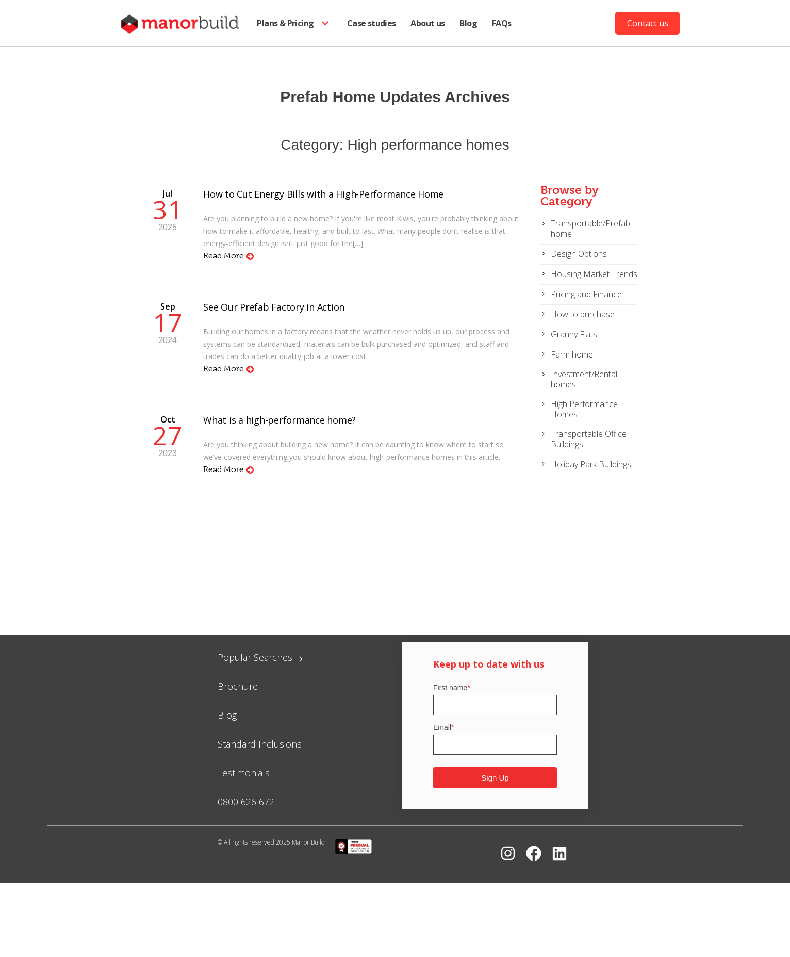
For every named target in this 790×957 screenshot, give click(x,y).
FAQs (502, 23)
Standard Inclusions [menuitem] (260, 744)
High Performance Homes (584, 409)
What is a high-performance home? (279, 420)
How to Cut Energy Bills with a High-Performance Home (323, 194)
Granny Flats (574, 334)
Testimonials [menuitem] (244, 773)
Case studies (371, 23)
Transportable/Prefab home (590, 228)
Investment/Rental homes (584, 379)
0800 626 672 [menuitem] (246, 802)
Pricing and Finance (586, 294)
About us (427, 23)
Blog (468, 23)
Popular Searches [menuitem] (260, 657)
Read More (228, 256)
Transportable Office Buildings (589, 439)
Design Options (579, 254)
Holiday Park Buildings (591, 464)
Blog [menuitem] (227, 715)
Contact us (647, 23)
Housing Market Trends (594, 274)
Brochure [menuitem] (238, 686)
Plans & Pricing (294, 23)
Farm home (572, 354)
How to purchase (583, 314)
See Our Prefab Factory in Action (273, 307)
